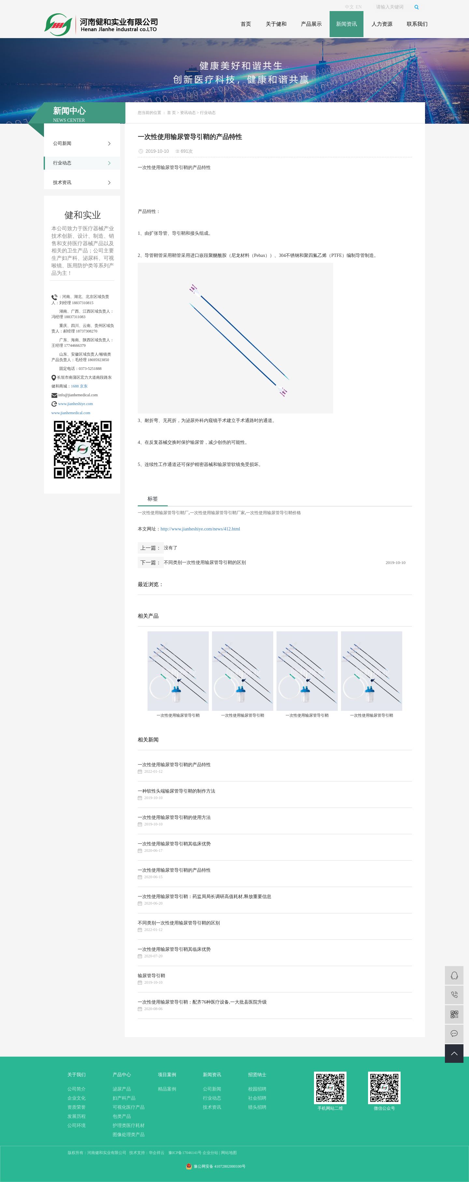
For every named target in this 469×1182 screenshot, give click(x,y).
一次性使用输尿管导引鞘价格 (273, 512)
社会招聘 (257, 1098)
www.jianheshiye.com (75, 403)
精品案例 (167, 1089)
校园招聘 (257, 1089)
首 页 (171, 112)
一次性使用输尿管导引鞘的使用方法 (174, 817)
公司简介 (76, 1089)
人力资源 (382, 24)
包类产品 (122, 1116)
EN (359, 7)
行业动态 (62, 163)
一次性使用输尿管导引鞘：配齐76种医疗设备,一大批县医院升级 (202, 1002)
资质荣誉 (76, 1107)
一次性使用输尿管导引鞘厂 (163, 512)
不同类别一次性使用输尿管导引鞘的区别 (205, 562)
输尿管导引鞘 (151, 975)
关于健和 (276, 24)
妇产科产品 (124, 1098)
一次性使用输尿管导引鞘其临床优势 (174, 843)
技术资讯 (62, 182)
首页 (246, 24)
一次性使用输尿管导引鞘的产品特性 (174, 764)
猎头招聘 (257, 1107)
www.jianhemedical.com (70, 413)
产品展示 (311, 24)
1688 (75, 386)
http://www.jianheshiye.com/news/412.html (200, 529)
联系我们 (417, 24)
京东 (84, 386)
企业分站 (210, 1152)
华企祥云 (156, 1152)
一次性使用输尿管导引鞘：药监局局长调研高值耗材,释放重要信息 (204, 896)
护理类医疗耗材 (129, 1125)
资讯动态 (188, 112)
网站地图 (229, 1152)
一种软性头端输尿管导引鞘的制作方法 (176, 791)
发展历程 (76, 1116)
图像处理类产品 (129, 1134)
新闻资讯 (346, 24)
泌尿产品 (122, 1089)
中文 (349, 7)
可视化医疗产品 (129, 1107)
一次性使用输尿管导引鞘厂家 (217, 512)
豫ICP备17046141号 (185, 1152)
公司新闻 (62, 143)
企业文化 (76, 1098)
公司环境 (76, 1125)
